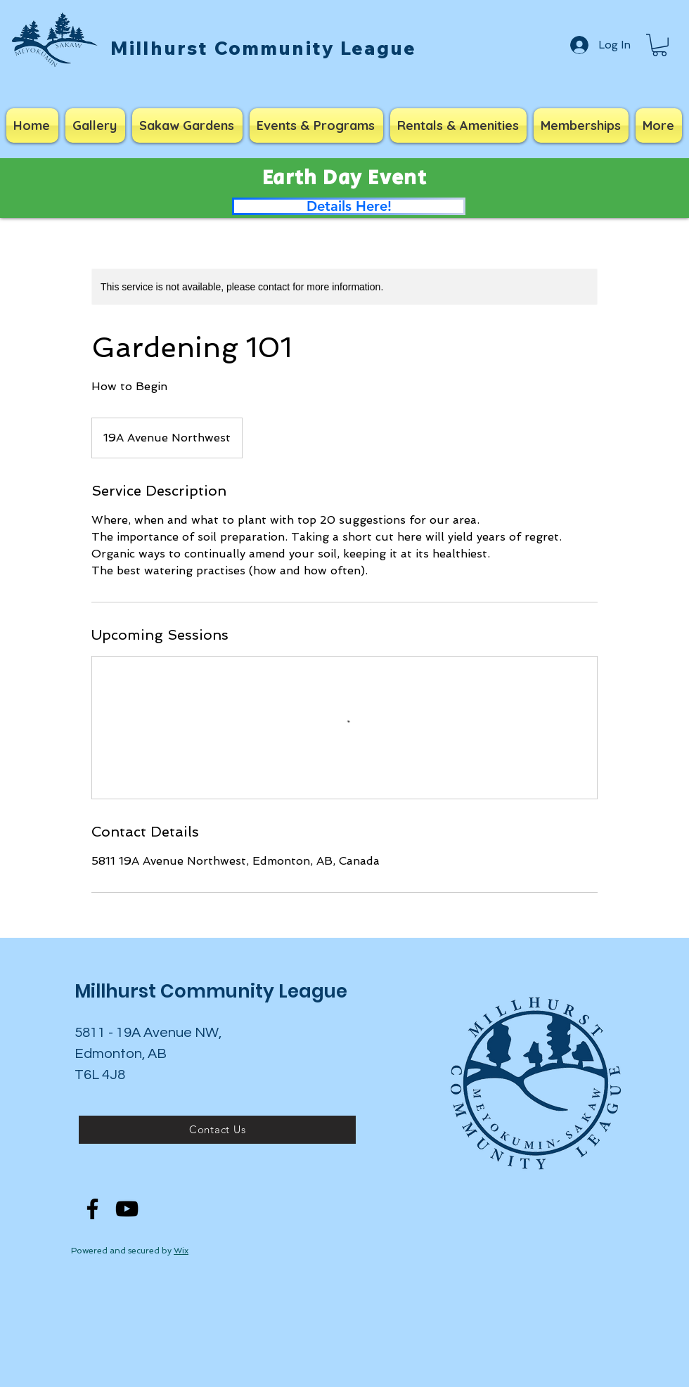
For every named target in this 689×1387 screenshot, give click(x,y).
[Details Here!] (348, 206)
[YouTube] (127, 1209)
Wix (181, 1251)
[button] (659, 45)
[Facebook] (92, 1209)
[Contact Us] (217, 1130)
